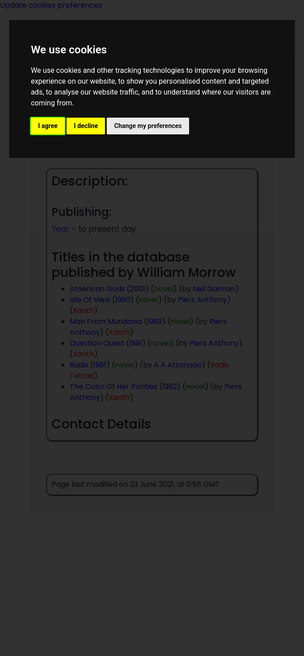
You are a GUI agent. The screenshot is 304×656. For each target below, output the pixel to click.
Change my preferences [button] (147, 125)
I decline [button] (86, 125)
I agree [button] (47, 125)
